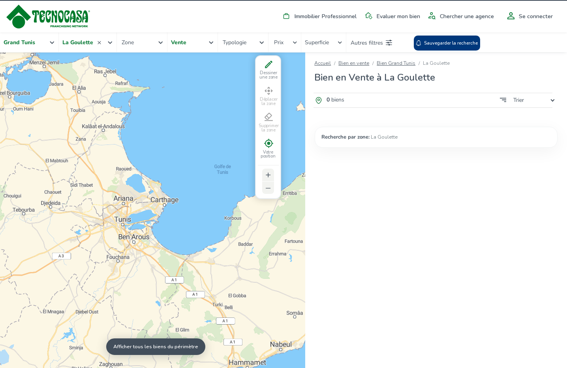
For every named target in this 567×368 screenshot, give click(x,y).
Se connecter (529, 16)
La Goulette (384, 137)
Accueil (322, 63)
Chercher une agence (460, 16)
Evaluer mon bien (391, 16)
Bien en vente (353, 63)
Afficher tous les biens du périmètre (155, 346)
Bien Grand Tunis (396, 63)
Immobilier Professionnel (318, 16)
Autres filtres (371, 43)
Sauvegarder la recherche (446, 43)
